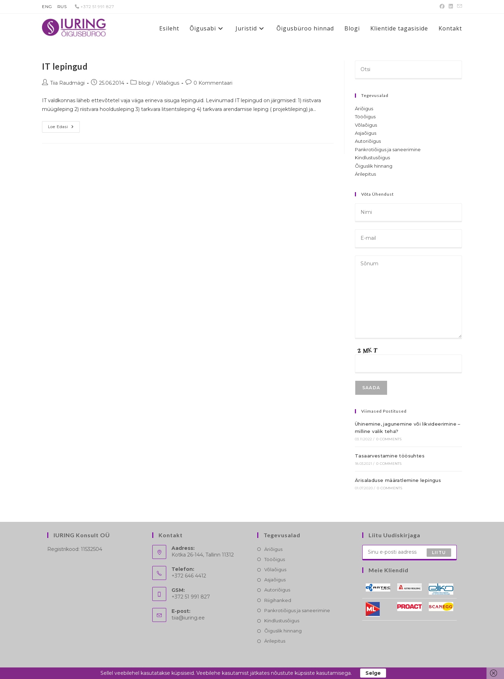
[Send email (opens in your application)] (458, 6)
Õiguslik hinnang (373, 166)
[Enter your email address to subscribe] (409, 552)
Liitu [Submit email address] (439, 552)
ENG (47, 6)
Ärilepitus (365, 174)
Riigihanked (277, 600)
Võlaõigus (167, 83)
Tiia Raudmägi (67, 83)
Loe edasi (64, 128)
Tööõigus (365, 116)
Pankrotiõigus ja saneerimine (388, 149)
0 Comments (388, 439)
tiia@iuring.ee (188, 618)
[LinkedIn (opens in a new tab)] (451, 6)
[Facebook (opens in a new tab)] (442, 6)
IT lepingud (65, 66)
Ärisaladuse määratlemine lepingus (398, 480)
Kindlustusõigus (372, 157)
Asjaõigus (365, 133)
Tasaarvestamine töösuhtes (390, 455)
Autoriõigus (368, 141)
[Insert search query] (408, 70)
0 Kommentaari (213, 83)
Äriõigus (364, 108)
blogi (144, 83)
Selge (373, 673)
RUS (62, 6)
